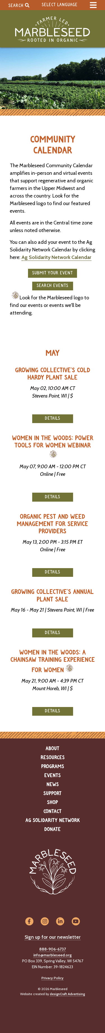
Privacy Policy (52, 978)
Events (52, 775)
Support (52, 793)
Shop (52, 802)
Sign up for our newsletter (53, 937)
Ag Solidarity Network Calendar (56, 257)
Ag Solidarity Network (52, 820)
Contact (52, 811)
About (52, 748)
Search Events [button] (52, 286)
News (52, 784)
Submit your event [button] (52, 273)
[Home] (52, 29)
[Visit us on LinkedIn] (60, 921)
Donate (52, 829)
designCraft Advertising (67, 994)
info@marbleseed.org (52, 955)
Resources (53, 757)
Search (18, 5)
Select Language (60, 5)
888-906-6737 (52, 949)
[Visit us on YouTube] (75, 921)
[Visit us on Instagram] (44, 921)
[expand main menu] (93, 5)
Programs (52, 766)
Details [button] (52, 418)
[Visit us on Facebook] (29, 921)
